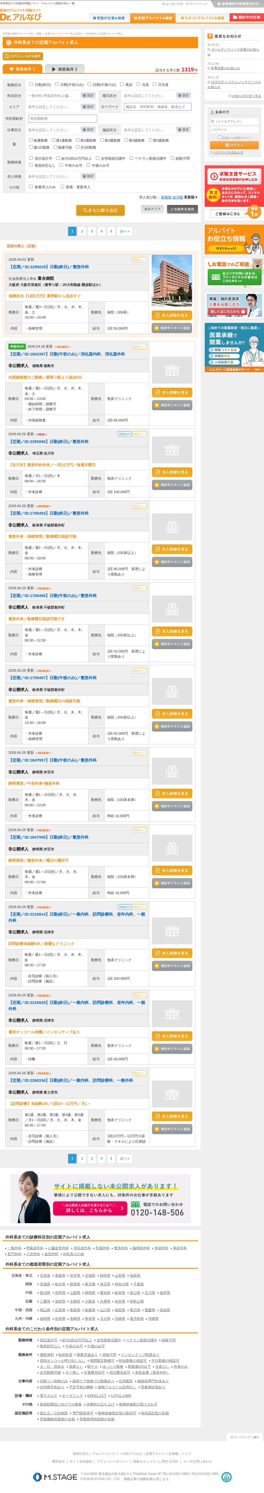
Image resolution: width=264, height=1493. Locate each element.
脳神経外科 (141, 1248)
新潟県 (45, 1293)
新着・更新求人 (78, 187)
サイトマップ (198, 3)
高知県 (165, 1310)
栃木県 (60, 1284)
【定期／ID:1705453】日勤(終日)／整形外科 (48, 513)
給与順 (178, 197)
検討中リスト (247, 17)
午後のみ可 (100, 165)
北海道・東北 (21, 1276)
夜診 (129, 85)
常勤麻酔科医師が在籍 (57, 1419)
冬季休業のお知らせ (225, 68)
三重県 (45, 1301)
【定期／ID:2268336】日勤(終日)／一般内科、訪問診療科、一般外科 (70, 1080)
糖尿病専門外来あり (153, 1381)
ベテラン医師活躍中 (150, 158)
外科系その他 (73, 1254)
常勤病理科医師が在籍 (96, 1419)
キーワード (110, 107)
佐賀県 (60, 1319)
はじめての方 (174, 3)
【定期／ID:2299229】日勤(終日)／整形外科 (49, 266)
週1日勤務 (42, 147)
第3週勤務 (112, 140)
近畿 (28, 1301)
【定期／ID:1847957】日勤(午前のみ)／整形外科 (52, 760)
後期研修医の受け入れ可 (138, 1404)
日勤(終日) (43, 85)
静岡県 (90, 1293)
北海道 (45, 1276)
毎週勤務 (41, 140)
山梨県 (75, 1293)
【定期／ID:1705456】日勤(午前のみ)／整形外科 (52, 595)
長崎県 (75, 1319)
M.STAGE (55, 1477)
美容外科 (180, 1248)
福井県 (165, 1293)
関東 (28, 1284)
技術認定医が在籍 (155, 1413)
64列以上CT (96, 1396)
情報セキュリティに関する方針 (155, 1461)
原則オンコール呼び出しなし (62, 1361)
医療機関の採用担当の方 (237, 4)
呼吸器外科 (35, 1248)
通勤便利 (47, 1355)
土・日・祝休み (52, 1367)
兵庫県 (105, 1301)
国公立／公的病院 (54, 1413)
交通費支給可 (94, 1372)
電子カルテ (48, 1396)
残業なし (76, 1367)
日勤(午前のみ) (72, 85)
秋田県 (105, 1276)
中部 (28, 1293)
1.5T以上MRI (121, 1396)
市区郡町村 (14, 119)
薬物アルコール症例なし (117, 1387)
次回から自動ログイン (237, 137)
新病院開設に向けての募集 (61, 1404)
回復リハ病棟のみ (54, 1381)
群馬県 (75, 1284)
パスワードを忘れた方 (228, 152)
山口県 (105, 1310)
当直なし (162, 1367)
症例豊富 (126, 1381)
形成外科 (161, 1248)
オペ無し (72, 1372)
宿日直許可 (43, 158)
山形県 (120, 1276)
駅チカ (92, 1367)
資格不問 (109, 1355)
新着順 (166, 197)
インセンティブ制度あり (140, 1355)
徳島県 (120, 1310)
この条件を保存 (182, 209)
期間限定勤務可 (102, 1361)
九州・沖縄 (23, 1319)
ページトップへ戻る (244, 1436)
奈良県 (120, 1301)
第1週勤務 (64, 140)
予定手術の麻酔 (81, 1387)
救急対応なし (45, 165)
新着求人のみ (45, 187)
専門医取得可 (82, 1413)
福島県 (135, 1276)
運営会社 (58, 1461)
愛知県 (105, 1293)
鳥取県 (75, 1310)
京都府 (75, 1301)
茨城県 (45, 1284)
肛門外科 (15, 1254)
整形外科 (121, 1248)
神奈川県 (122, 1284)
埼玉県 (105, 1284)
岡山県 (45, 1310)
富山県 (135, 1293)
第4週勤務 (137, 140)
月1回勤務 (88, 147)
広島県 (60, 1310)
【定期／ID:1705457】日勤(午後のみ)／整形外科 (52, 677)
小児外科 (33, 1254)
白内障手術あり (52, 1387)
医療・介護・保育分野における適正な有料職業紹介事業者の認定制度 (226, 1477)
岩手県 (75, 1276)
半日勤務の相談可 (165, 1361)
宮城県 (90, 1276)
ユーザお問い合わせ (197, 1461)
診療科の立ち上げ (100, 1404)
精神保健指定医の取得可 (117, 1413)
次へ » (124, 231)
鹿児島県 (137, 1319)
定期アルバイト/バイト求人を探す (63, 33)
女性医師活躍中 (113, 158)
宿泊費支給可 (119, 1372)
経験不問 (183, 158)
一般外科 (15, 1248)
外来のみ (181, 1367)
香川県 (135, 1310)
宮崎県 (120, 1319)
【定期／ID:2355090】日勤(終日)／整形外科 (48, 441)
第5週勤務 (161, 140)
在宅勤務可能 (50, 1372)
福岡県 (45, 1319)
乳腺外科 (103, 1248)
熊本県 (90, 1319)
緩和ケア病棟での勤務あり (93, 1381)
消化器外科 (82, 1248)
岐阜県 (120, 1293)
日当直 (163, 85)
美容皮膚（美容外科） (152, 1372)
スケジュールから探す (23, 56)
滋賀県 (60, 1301)
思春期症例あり (153, 1387)
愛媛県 (150, 1310)
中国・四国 (23, 1310)
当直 (145, 85)
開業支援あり (87, 1355)
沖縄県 (153, 1319)
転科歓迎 (65, 1355)
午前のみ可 (73, 165)
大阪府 (90, 1301)
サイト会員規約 (81, 1461)
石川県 (150, 1293)
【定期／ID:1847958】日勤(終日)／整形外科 (48, 837)
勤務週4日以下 (139, 1367)
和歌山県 (137, 1301)
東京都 (90, 1284)
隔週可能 (65, 147)
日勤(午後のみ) (104, 85)
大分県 (105, 1319)
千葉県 (138, 1284)
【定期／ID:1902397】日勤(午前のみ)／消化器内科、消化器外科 (66, 354)
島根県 (90, 1310)
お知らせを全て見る (246, 96)
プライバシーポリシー (112, 1461)
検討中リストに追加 (172, 328)
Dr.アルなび (153, 18)
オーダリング (72, 1396)
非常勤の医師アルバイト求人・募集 (22, 33)
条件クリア (152, 209)
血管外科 (51, 1254)
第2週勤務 (88, 140)
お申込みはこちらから (90, 1209)
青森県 (60, 1276)
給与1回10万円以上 (76, 158)
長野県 (60, 1293)
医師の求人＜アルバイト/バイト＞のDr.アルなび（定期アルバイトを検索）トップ (132, 1454)
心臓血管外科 (58, 1248)
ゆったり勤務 (112, 1367)
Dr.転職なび (109, 18)
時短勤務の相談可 (133, 1361)
